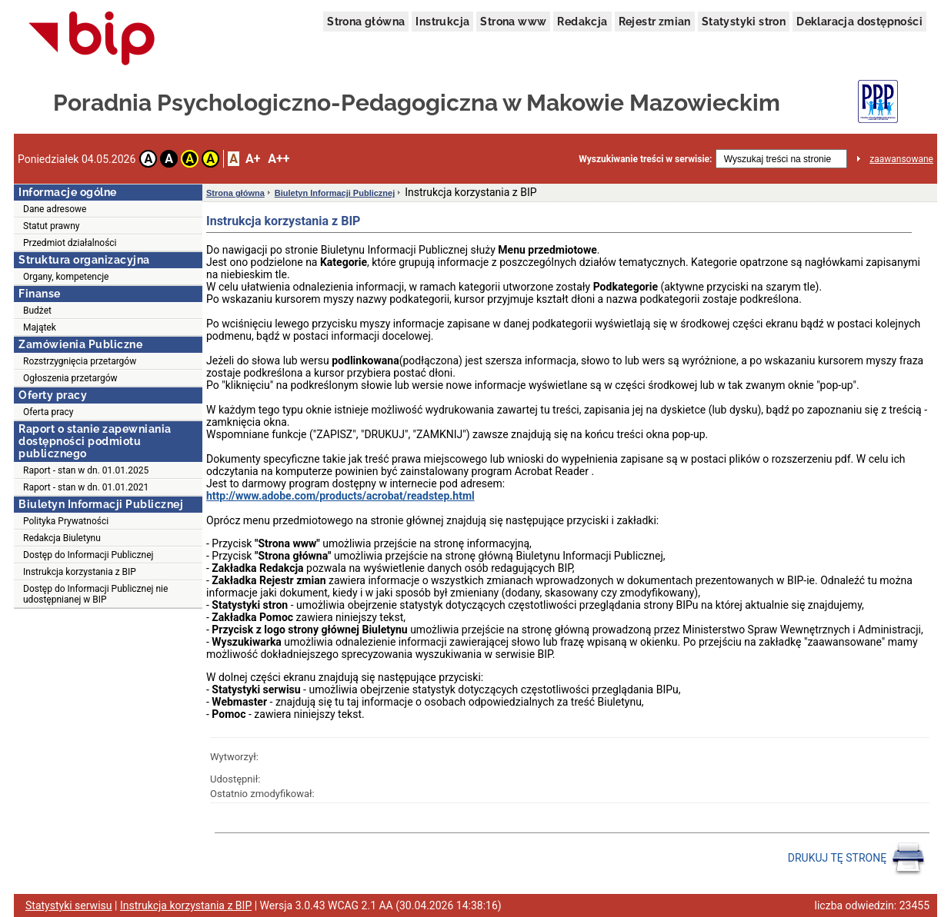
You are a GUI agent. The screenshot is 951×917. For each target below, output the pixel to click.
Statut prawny (51, 226)
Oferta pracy (48, 412)
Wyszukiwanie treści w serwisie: (645, 159)
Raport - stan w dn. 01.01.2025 (85, 470)
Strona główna (366, 21)
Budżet (37, 310)
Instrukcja (442, 21)
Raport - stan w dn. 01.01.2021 (85, 487)
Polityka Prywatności (65, 521)
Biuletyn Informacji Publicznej (335, 193)
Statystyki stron (744, 21)
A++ (278, 158)
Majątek (39, 327)
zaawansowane (901, 159)
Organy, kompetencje (65, 276)
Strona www (513, 21)
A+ (252, 158)
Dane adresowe (54, 209)
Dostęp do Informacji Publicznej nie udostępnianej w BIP (95, 594)
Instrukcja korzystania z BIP (79, 571)
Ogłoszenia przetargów (70, 378)
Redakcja (582, 21)
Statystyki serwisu (68, 905)
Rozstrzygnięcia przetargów (79, 361)
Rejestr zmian (655, 21)
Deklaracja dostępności (859, 21)
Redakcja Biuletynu (62, 538)
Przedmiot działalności (70, 243)
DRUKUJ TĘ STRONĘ (857, 858)
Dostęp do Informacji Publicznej (88, 555)
